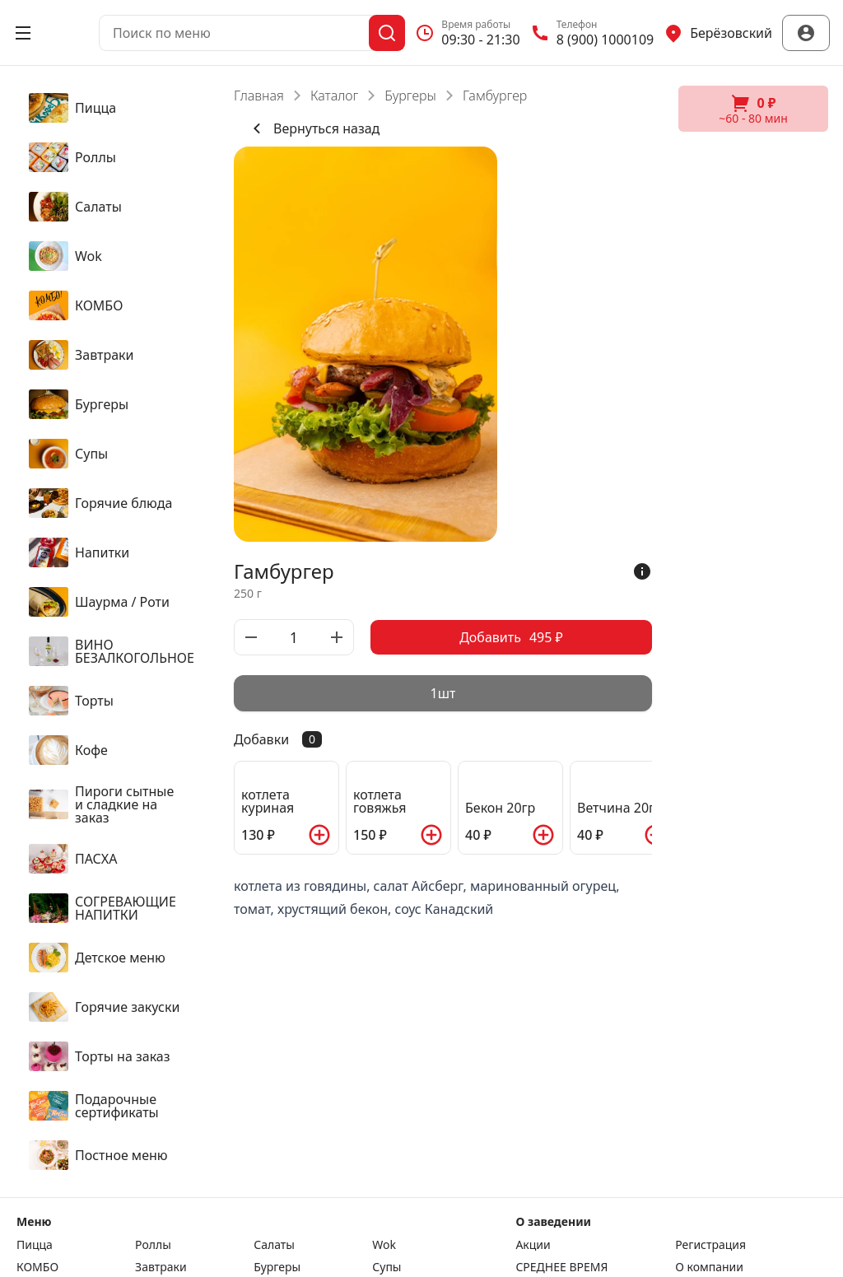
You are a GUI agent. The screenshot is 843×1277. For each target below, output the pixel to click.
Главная (259, 95)
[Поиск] (387, 33)
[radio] (443, 693)
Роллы (153, 1244)
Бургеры (410, 95)
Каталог (334, 95)
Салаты (274, 1244)
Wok (384, 1244)
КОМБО (37, 1267)
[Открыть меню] (23, 33)
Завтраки (161, 1267)
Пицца (34, 1244)
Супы (386, 1267)
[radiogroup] (443, 693)
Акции (532, 1244)
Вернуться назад (313, 128)
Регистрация (710, 1244)
